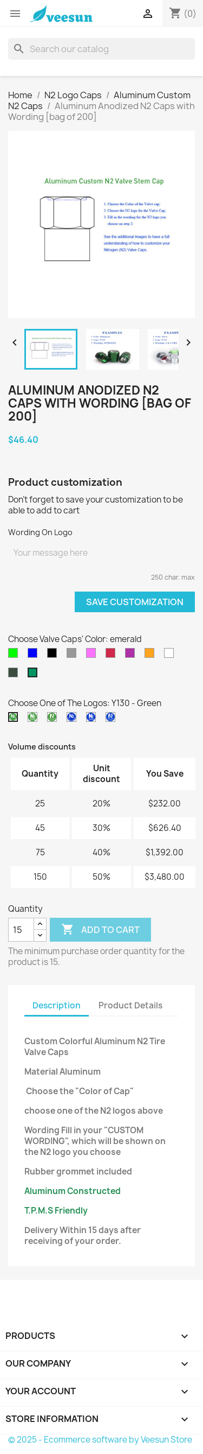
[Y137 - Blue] (74, 719)
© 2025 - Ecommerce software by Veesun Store (100, 1439)
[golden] (152, 655)
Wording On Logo (40, 532)
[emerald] (35, 675)
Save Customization (135, 602)
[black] (54, 655)
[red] (113, 655)
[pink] (93, 655)
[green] (15, 655)
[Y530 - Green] (54, 719)
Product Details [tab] (130, 1005)
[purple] (132, 655)
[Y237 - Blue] (93, 719)
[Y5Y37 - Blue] (113, 719)
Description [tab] (56, 1005)
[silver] (171, 655)
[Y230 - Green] (35, 719)
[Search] (101, 49)
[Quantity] (21, 930)
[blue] (35, 655)
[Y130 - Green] (15, 719)
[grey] (74, 655)
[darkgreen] (15, 675)
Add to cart (100, 930)
